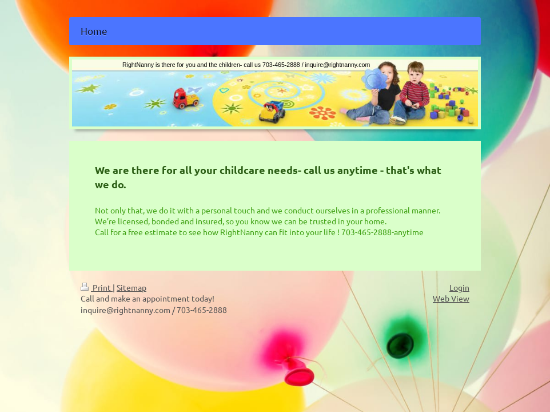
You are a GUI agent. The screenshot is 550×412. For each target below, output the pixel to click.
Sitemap (131, 287)
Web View (451, 298)
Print (97, 287)
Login (459, 287)
